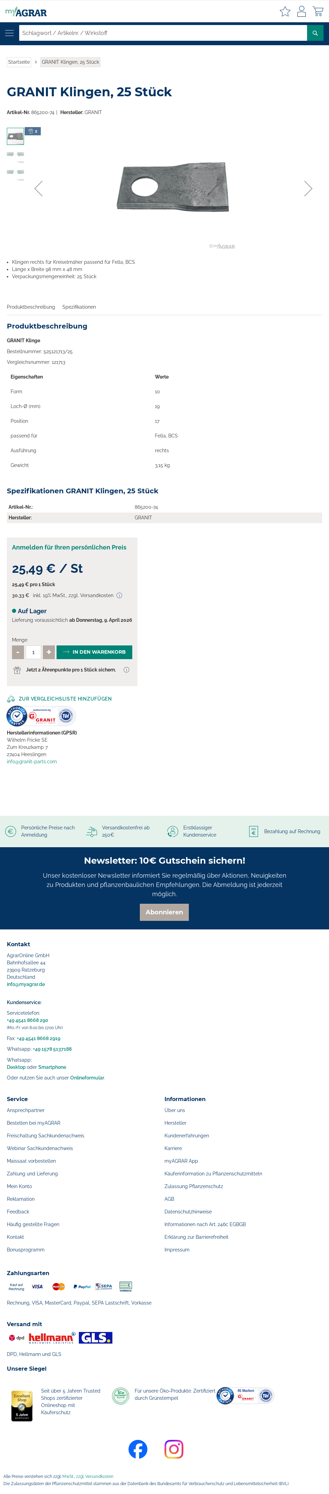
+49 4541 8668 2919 (38, 1038)
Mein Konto (19, 1186)
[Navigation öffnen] (9, 33)
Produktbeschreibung (31, 307)
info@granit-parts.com (32, 761)
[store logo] (23, 11)
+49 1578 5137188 (52, 1049)
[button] (38, 188)
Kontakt (15, 1237)
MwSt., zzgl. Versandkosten (87, 1476)
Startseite (19, 62)
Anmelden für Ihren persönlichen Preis (69, 547)
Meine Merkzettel (285, 11)
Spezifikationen (79, 307)
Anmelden (301, 11)
